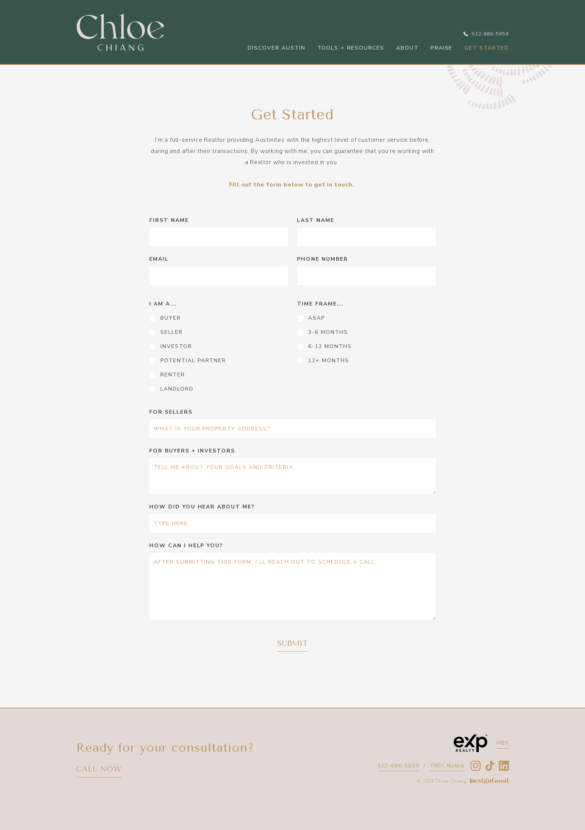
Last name (315, 220)
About (407, 47)
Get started (486, 47)
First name (169, 220)
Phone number (322, 259)
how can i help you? (186, 545)
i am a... (163, 303)
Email (159, 259)
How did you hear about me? (202, 506)
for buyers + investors (192, 450)
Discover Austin (276, 47)
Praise (442, 47)
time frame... (320, 303)
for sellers (171, 412)
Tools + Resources (350, 47)
